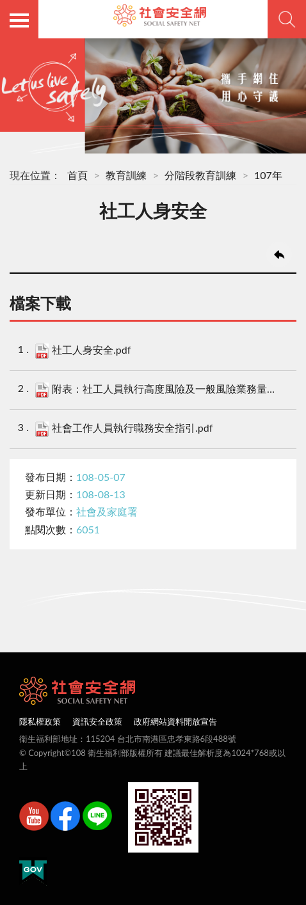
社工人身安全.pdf (83, 351)
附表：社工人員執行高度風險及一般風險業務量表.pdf (157, 390)
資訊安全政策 (97, 721)
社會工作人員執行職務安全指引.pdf (124, 429)
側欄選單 (19, 20)
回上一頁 (279, 254)
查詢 (287, 19)
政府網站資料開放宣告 (175, 721)
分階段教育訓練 (200, 175)
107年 (268, 175)
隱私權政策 (40, 721)
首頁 (77, 175)
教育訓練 (126, 175)
